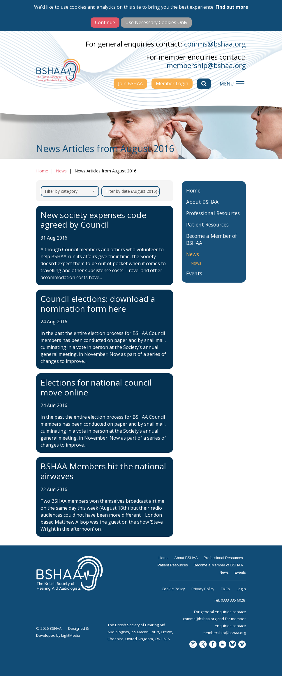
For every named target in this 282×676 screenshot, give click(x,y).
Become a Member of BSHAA (211, 246)
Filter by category (70, 191)
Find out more (232, 7)
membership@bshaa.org (206, 65)
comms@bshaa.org (215, 44)
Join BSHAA (130, 83)
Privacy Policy (202, 588)
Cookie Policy (173, 588)
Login (241, 588)
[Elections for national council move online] (104, 413)
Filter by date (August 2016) (132, 191)
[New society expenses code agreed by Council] (104, 245)
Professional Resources (213, 219)
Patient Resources (207, 231)
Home (42, 171)
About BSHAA (202, 208)
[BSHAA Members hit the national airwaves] (104, 496)
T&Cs (225, 588)
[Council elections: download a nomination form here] (104, 329)
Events (194, 280)
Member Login (172, 83)
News (61, 171)
